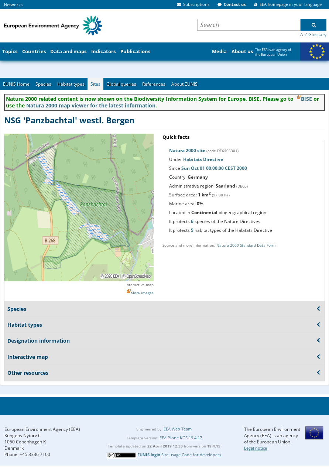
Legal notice (255, 448)
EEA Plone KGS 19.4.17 (181, 437)
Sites (95, 84)
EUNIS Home (16, 84)
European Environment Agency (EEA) (42, 429)
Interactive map (140, 284)
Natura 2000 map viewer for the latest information (90, 105)
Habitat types (71, 84)
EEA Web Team (178, 429)
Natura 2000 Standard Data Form (245, 245)
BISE (306, 98)
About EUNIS (184, 84)
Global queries (121, 84)
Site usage (171, 454)
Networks (13, 4)
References (153, 84)
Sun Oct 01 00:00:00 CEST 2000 (214, 168)
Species (43, 84)
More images (142, 292)
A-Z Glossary (313, 34)
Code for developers (201, 454)
